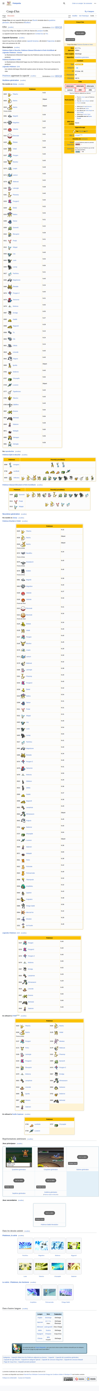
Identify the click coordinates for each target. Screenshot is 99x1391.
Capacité (51, 1357)
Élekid (15, 208)
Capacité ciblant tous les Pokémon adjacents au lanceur (29, 1357)
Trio (47, 34)
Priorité (79, 103)
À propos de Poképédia (24, 1378)
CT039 (77, 135)
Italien (40, 1330)
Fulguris (15, 359)
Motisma (15, 306)
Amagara (16, 464)
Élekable (15, 286)
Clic (14, 339)
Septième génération (18, 1193)
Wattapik (15, 431)
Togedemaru (17, 391)
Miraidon (29, 919)
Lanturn (15, 175)
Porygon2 (16, 201)
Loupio (15, 168)
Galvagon (16, 437)
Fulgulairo (29, 899)
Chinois (40, 1338)
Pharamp (16, 195)
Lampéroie (29, 807)
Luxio (14, 260)
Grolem (28, 571)
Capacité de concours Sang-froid (52, 1359)
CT (80, 131)
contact (83, 97)
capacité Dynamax (33, 41)
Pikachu (15, 94)
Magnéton (16, 122)
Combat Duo (39, 34)
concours (84, 139)
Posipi (15, 240)
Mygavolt (16, 326)
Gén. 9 (72, 135)
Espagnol (40, 1334)
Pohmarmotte (30, 873)
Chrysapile (16, 378)
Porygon (15, 155)
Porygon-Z (16, 293)
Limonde (15, 352)
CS (82, 131)
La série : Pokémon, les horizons (15, 1282)
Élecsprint (16, 234)
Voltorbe (15, 129)
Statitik (15, 319)
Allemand (40, 1327)
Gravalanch (29, 562)
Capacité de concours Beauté (73, 1359)
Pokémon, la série (9, 1235)
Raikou (15, 214)
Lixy (14, 254)
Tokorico (15, 398)
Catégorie (70, 68)
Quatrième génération (82, 57)
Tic (14, 332)
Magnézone (16, 280)
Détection (89, 106)
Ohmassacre (30, 814)
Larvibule (16, 471)
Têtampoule (30, 879)
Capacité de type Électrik (12, 1359)
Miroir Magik (80, 112)
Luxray (15, 267)
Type (72, 64)
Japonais (40, 1322)
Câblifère (16, 404)
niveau (15, 84)
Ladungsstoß (48, 1327)
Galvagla (15, 444)
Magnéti (15, 116)
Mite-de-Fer (29, 912)
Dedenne (16, 372)
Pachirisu (16, 273)
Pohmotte (29, 866)
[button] (80, 33)
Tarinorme (16, 299)
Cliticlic (15, 345)
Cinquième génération (51, 1169)
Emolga (15, 313)
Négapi (15, 247)
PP (73, 71)
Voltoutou (16, 477)
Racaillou (29, 553)
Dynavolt (15, 227)
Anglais (40, 1317)
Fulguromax (51, 41)
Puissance (70, 75)
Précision (70, 78)
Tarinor (15, 221)
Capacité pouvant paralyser (27, 1362)
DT (87, 131)
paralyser (40, 31)
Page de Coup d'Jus (10, 1362)
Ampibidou (29, 886)
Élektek (15, 142)
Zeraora (15, 411)
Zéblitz (28, 788)
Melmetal (16, 418)
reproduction (9, 451)
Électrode (16, 136)
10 (60, 27)
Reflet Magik (89, 110)
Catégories (6, 1357)
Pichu (27, 1048)
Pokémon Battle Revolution (49, 1224)
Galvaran (62, 1087)
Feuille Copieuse (17, 1114)
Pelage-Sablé (30, 906)
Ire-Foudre (29, 925)
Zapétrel (28, 892)
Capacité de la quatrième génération (67, 1357)
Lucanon (15, 385)
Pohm (28, 860)
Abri (84, 106)
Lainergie (16, 188)
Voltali (15, 149)
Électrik (35, 20)
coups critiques (85, 100)
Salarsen (15, 424)
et (85, 44)
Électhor (15, 162)
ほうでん (48, 1321)
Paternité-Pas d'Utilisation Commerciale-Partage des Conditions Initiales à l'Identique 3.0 (48, 1374)
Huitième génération (10, 80)
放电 (48, 1337)
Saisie (87, 108)
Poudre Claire (86, 114)
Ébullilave (27, 22)
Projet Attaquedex (41, 1347)
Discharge (48, 1317)
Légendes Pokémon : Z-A (11, 66)
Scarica (48, 1330)
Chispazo (48, 1334)
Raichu (15, 100)
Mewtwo (62, 1041)
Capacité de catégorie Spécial (30, 1359)
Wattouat (16, 181)
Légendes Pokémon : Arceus (12, 52)
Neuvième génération (11, 514)
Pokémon (6, 75)
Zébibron (29, 781)
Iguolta (15, 365)
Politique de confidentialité (9, 1378)
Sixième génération (82, 1169)
